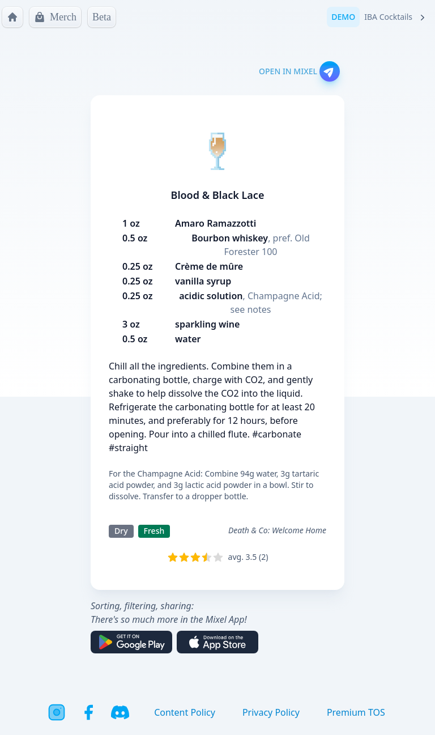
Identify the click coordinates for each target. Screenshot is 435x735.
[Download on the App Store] (217, 642)
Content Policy (184, 712)
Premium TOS (356, 712)
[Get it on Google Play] (131, 642)
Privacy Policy (271, 712)
